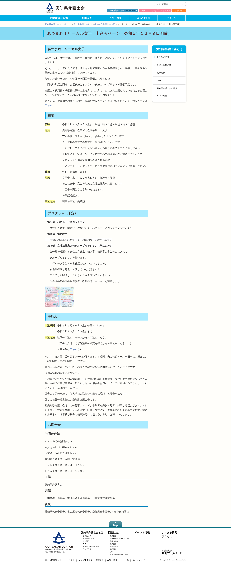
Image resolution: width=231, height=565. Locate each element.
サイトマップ (138, 560)
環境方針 (100, 560)
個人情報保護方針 (53, 560)
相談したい (87, 18)
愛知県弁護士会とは (59, 18)
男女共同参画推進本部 (104, 24)
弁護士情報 (112, 560)
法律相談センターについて (119, 538)
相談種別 (113, 536)
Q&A (111, 552)
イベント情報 (115, 18)
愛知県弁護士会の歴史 (167, 88)
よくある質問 (143, 18)
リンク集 (125, 560)
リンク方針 (70, 560)
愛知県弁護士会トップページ (58, 24)
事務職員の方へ (122, 10)
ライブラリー (163, 96)
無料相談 (113, 549)
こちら (48, 105)
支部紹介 (161, 72)
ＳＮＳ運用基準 (85, 560)
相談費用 (113, 544)
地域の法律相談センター (119, 554)
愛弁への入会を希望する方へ (155, 10)
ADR (159, 80)
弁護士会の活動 (164, 65)
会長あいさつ (163, 57)
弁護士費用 (114, 546)
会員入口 (179, 10)
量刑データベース (172, 553)
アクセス (171, 18)
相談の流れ (114, 541)
